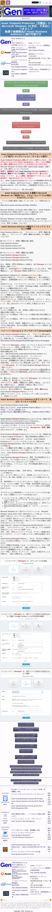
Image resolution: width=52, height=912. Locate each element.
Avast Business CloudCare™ (19, 56)
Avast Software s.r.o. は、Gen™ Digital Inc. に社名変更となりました (20, 865)
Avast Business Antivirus (32, 171)
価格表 (5, 840)
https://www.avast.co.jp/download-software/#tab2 (18, 423)
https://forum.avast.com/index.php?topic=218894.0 (19, 214)
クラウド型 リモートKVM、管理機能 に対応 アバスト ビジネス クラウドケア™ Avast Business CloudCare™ (25, 832)
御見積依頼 (49, 849)
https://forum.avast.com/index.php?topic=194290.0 (19, 205)
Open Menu (8, 3)
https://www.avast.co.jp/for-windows (13, 387)
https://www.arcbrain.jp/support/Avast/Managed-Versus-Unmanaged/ (25, 341)
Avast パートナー (17, 47)
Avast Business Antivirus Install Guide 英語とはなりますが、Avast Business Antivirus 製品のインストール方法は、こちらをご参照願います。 (25, 407)
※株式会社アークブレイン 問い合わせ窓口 (17, 189)
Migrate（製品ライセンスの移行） (13, 173)
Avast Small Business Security (19, 50)
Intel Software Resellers (19, 67)
